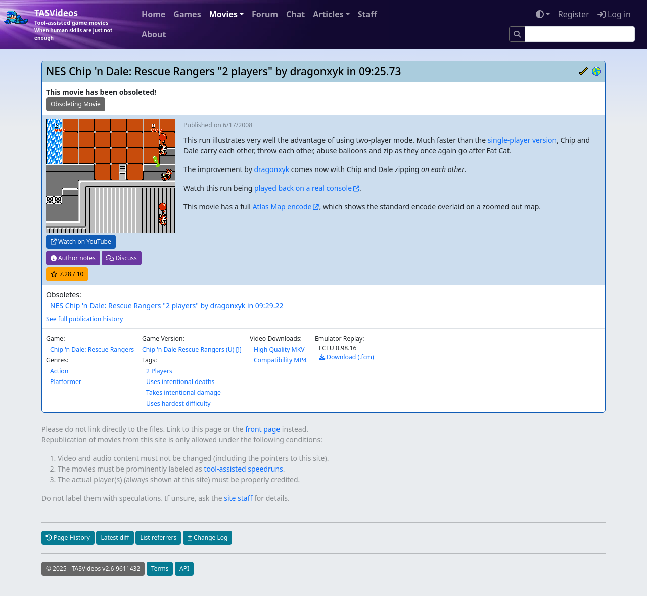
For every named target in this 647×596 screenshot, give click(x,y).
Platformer (65, 381)
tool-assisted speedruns (243, 469)
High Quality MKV (279, 349)
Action (59, 371)
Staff (367, 14)
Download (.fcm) (346, 357)
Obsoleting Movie (76, 104)
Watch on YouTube (81, 241)
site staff (238, 498)
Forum (265, 14)
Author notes (73, 257)
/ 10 (67, 274)
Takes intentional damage (183, 392)
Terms (160, 568)
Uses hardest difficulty (178, 403)
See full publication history (84, 319)
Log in (614, 14)
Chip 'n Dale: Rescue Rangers (92, 349)
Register (573, 14)
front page (262, 429)
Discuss (121, 257)
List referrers (158, 537)
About (154, 34)
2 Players (159, 371)
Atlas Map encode (282, 206)
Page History (68, 537)
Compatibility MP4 (280, 360)
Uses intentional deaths (180, 381)
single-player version (522, 140)
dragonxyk (271, 169)
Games (187, 14)
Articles (328, 14)
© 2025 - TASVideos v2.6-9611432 (93, 568)
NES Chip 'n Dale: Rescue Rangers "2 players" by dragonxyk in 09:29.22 (166, 305)
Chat (295, 14)
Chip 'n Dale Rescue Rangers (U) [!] (192, 349)
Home (153, 14)
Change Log (207, 537)
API (184, 568)
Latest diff (115, 537)
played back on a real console (303, 188)
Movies (223, 14)
